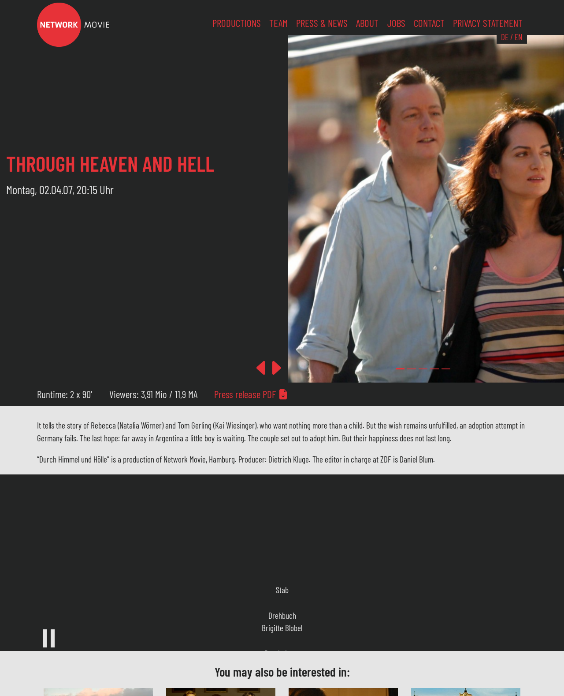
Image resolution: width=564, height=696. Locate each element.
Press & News (322, 23)
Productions (236, 23)
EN (518, 37)
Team (278, 23)
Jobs (396, 23)
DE (504, 37)
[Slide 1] (411, 369)
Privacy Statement (488, 23)
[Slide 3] (434, 369)
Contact (429, 23)
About (367, 23)
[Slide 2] (423, 369)
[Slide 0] (400, 369)
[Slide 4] (446, 369)
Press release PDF (251, 394)
